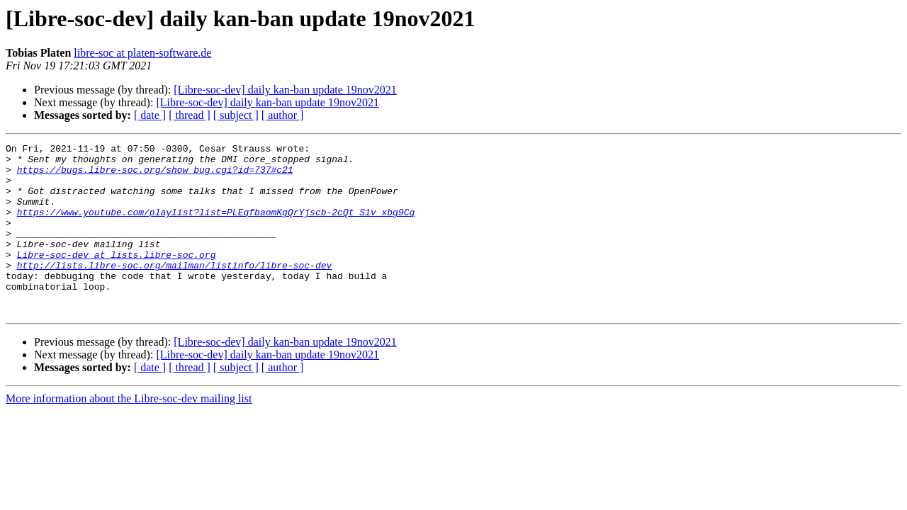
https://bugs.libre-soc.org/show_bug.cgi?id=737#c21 (155, 175)
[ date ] (150, 115)
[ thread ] (189, 115)
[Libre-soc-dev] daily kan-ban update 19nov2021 (285, 90)
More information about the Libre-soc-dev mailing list (129, 432)
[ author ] (282, 115)
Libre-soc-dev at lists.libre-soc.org (116, 277)
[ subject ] (236, 115)
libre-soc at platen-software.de (142, 53)
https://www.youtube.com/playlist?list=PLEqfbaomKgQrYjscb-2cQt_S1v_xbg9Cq (216, 226)
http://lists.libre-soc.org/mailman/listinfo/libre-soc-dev (174, 290)
